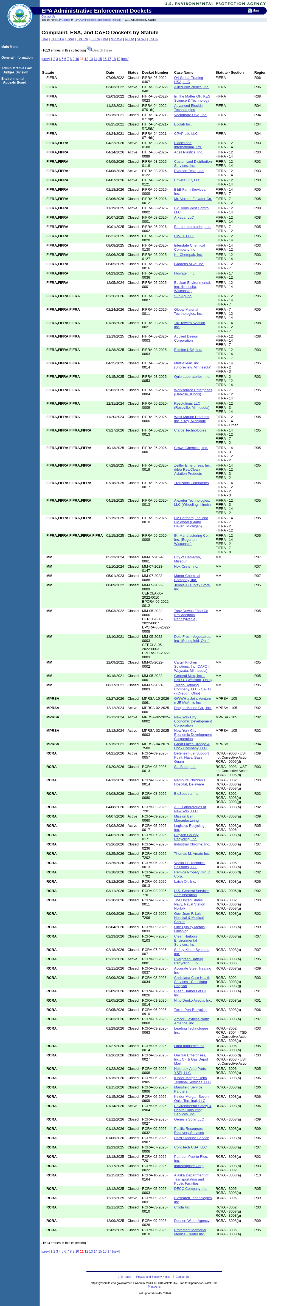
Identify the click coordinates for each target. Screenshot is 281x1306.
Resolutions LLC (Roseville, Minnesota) (192, 405)
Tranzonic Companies (191, 483)
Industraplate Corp (189, 1166)
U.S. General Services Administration (192, 893)
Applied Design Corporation (186, 338)
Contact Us (48, 16)
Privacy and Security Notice (153, 1276)
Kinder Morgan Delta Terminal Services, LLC (192, 1080)
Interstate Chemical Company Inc (189, 247)
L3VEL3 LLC (184, 236)
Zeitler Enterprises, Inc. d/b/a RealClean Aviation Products (192, 469)
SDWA (141, 39)
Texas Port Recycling (190, 1010)
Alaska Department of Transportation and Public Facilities (191, 1179)
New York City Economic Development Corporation (193, 721)
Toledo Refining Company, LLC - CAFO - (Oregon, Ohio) (192, 689)
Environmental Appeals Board (14, 80)
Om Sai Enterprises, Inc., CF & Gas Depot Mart (191, 1059)
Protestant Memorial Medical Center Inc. (190, 1232)
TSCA (153, 39)
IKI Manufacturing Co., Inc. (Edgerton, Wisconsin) (192, 539)
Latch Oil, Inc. (185, 881)
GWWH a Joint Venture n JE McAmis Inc (192, 700)
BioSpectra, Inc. (186, 793)
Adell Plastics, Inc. (188, 152)
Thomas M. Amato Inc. (192, 853)
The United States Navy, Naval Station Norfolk (189, 904)
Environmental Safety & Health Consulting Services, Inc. (193, 1110)
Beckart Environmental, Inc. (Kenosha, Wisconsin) (192, 287)
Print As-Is (154, 1286)
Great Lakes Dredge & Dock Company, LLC (192, 746)
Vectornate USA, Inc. (190, 115)
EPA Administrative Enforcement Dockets (97, 19)
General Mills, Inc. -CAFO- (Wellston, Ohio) (193, 678)
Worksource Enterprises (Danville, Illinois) (193, 392)
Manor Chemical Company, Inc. (187, 578)
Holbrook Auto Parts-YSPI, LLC (190, 1071)
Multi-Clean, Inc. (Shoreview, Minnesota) (193, 365)
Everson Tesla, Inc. (189, 171)
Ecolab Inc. (183, 124)
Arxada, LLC (184, 217)
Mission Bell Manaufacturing (186, 818)
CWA (70, 39)
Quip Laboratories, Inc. (192, 377)
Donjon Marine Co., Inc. (193, 708)
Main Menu (10, 47)
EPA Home (63, 19)
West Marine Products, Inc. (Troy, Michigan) (192, 419)
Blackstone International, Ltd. (188, 145)
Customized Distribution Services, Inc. (193, 163)
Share (256, 10)
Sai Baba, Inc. (185, 767)
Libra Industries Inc (189, 1046)
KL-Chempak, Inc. (188, 255)
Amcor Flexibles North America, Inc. (191, 1021)
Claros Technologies (190, 430)
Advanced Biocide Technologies (188, 108)
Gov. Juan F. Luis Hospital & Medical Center (189, 917)
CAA (44, 39)
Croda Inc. (182, 1207)
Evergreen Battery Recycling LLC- (188, 961)
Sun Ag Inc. (183, 296)
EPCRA (82, 39)
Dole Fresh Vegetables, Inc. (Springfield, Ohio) (192, 639)
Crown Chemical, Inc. (191, 448)
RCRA (129, 39)
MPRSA (116, 39)
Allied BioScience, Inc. (192, 87)
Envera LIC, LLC (187, 180)
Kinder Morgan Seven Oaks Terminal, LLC (191, 1098)
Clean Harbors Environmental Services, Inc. (185, 940)
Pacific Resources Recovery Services (189, 1131)
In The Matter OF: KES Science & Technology (192, 98)
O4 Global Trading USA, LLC (188, 80)
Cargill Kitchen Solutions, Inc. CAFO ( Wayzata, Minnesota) (192, 666)
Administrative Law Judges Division (17, 70)
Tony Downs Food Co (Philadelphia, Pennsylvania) (191, 615)
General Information (18, 57)
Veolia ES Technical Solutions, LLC (190, 865)
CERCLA (57, 39)
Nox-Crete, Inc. (186, 566)
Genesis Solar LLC (189, 1119)
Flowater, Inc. (184, 273)
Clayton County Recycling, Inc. (186, 837)
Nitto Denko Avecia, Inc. (193, 1000)
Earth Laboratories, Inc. (192, 227)
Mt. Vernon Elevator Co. (193, 199)
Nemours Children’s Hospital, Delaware (190, 782)
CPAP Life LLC (186, 134)
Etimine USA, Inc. (188, 350)
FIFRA (95, 39)
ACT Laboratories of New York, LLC (190, 809)
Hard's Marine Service (191, 1138)
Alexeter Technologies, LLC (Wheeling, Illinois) (192, 502)
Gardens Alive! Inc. (189, 264)
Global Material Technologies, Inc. (188, 311)
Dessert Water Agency (192, 1221)
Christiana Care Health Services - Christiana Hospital (192, 982)
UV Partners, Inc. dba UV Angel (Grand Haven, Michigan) (191, 522)
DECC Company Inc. (190, 1189)
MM (105, 39)
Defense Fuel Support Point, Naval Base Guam (191, 757)
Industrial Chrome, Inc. (192, 844)
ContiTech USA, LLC (190, 1147)
